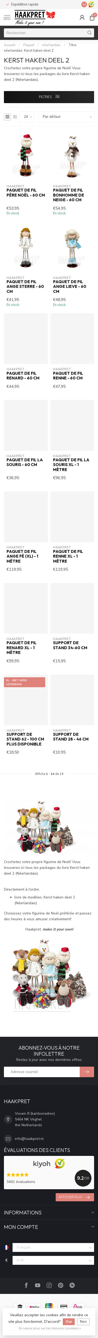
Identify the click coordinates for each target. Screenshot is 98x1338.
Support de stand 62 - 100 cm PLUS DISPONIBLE (25, 739)
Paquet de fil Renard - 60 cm (23, 375)
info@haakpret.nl (29, 1138)
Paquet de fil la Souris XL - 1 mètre (71, 465)
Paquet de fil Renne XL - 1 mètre (68, 556)
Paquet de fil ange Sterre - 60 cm (25, 286)
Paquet (28, 45)
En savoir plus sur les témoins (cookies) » (50, 1328)
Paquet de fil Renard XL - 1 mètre (22, 648)
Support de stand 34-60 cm (70, 645)
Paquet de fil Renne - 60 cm (68, 375)
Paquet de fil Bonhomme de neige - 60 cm (68, 195)
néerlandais (51, 45)
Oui (69, 1321)
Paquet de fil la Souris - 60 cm (25, 462)
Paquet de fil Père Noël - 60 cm (26, 192)
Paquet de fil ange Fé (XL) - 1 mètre (22, 556)
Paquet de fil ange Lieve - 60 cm (69, 286)
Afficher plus (74, 1197)
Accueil (9, 45)
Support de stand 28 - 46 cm (71, 737)
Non (83, 1321)
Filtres (49, 96)
